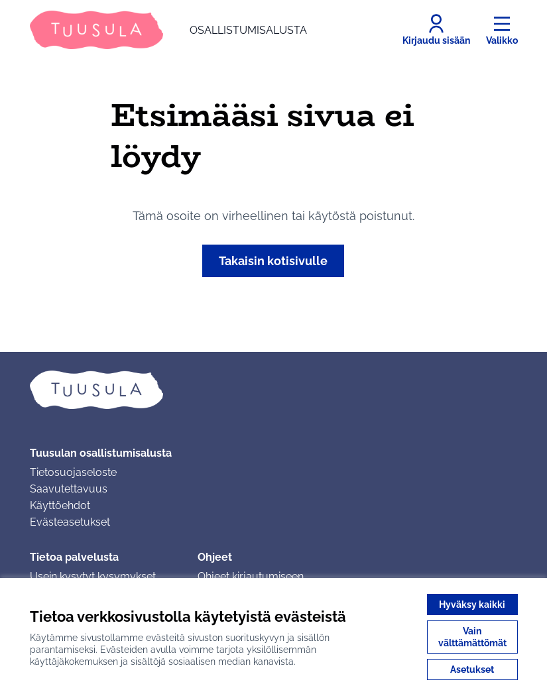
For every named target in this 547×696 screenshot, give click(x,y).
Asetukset (472, 669)
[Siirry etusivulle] (168, 30)
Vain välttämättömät (472, 637)
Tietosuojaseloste (73, 472)
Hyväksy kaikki (472, 604)
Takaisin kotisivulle (273, 261)
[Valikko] (502, 29)
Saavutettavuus (68, 489)
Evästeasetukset (70, 522)
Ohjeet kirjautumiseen (251, 576)
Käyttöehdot (60, 505)
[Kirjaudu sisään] (436, 30)
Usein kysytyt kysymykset (93, 576)
